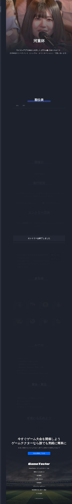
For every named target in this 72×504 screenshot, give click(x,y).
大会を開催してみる (39, 453)
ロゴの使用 (39, 493)
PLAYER (3, 16)
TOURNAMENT (3, 10)
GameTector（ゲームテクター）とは (39, 468)
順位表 (39, 99)
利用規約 (39, 482)
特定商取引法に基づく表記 (39, 490)
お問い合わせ (39, 479)
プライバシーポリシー (39, 486)
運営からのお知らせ (39, 472)
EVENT (3, 35)
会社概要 (39, 475)
